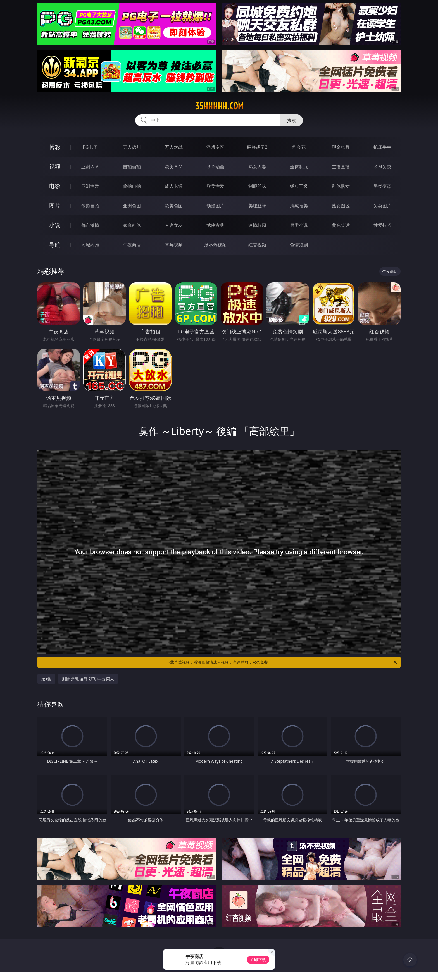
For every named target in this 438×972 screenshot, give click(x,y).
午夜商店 (132, 245)
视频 (54, 166)
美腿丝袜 (257, 206)
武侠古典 (215, 225)
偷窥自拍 (90, 206)
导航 (54, 244)
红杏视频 (257, 245)
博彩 (54, 147)
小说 (54, 225)
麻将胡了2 (257, 147)
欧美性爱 (215, 186)
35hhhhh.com (219, 106)
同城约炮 (90, 245)
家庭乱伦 (132, 225)
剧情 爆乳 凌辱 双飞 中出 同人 (88, 678)
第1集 (46, 678)
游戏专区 (215, 147)
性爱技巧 (382, 225)
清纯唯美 (299, 206)
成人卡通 (174, 186)
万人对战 (174, 147)
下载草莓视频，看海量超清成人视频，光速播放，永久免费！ (282, 662)
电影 (54, 186)
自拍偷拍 (132, 167)
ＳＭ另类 (382, 167)
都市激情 (90, 225)
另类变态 (382, 186)
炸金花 (299, 147)
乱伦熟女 (341, 186)
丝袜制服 (299, 167)
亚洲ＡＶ (90, 167)
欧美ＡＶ (174, 167)
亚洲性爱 (90, 186)
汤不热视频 (215, 245)
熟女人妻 (257, 167)
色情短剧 (299, 245)
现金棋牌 (341, 147)
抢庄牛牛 (382, 147)
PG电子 (90, 147)
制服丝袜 (257, 186)
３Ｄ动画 (215, 167)
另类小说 (299, 225)
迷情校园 (257, 225)
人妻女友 (174, 225)
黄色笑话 (341, 225)
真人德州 (132, 147)
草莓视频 (174, 245)
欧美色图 (174, 206)
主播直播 (341, 167)
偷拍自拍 (132, 186)
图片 (54, 205)
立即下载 (258, 959)
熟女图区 (341, 206)
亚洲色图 (132, 206)
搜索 (291, 120)
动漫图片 (215, 206)
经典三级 (299, 186)
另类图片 (382, 206)
